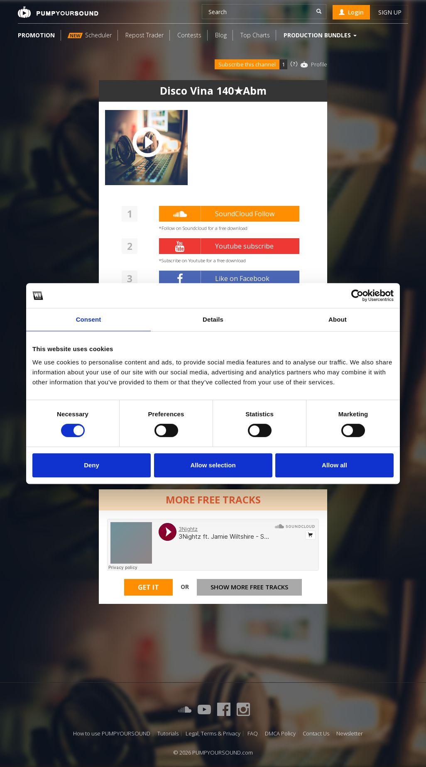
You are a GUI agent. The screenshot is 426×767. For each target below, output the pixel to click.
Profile (319, 64)
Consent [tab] (88, 319)
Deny (91, 465)
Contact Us (316, 733)
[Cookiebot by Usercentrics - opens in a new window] (357, 295)
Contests (189, 35)
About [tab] (337, 319)
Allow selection (212, 465)
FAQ (252, 733)
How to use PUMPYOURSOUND (111, 733)
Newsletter (349, 733)
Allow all (334, 465)
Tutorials (168, 733)
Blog (221, 35)
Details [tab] (213, 319)
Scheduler (90, 35)
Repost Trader (144, 35)
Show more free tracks (249, 587)
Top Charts (255, 35)
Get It (148, 587)
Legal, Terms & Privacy (213, 733)
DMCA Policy (280, 733)
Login (351, 12)
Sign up (390, 12)
